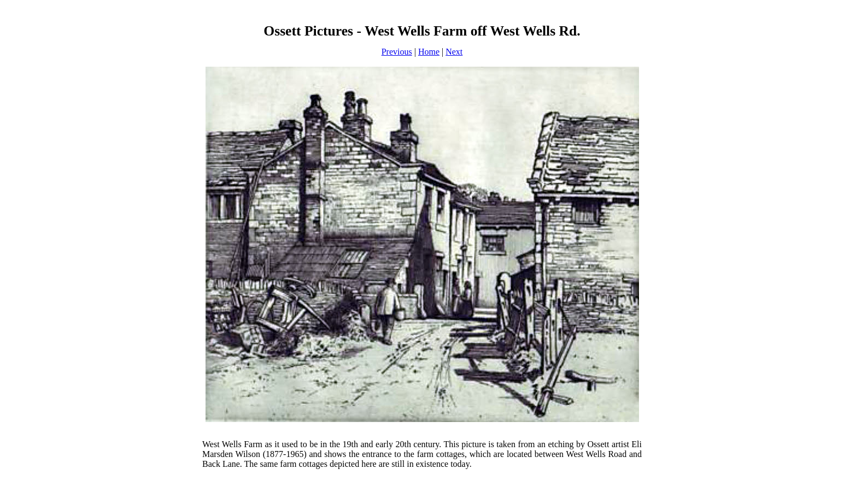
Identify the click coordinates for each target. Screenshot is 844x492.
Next (454, 51)
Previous (397, 51)
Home (428, 51)
